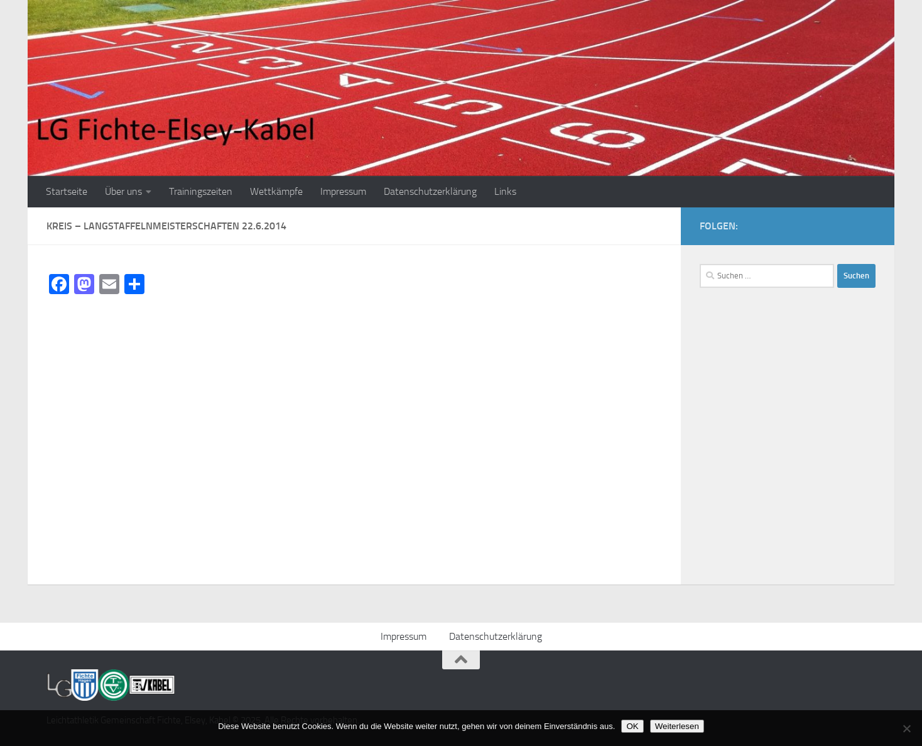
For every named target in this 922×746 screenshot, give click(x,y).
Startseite (66, 191)
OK (632, 726)
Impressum (343, 191)
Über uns (123, 191)
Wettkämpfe (276, 191)
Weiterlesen (677, 726)
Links (505, 191)
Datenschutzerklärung (430, 191)
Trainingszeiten (200, 191)
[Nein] (906, 728)
